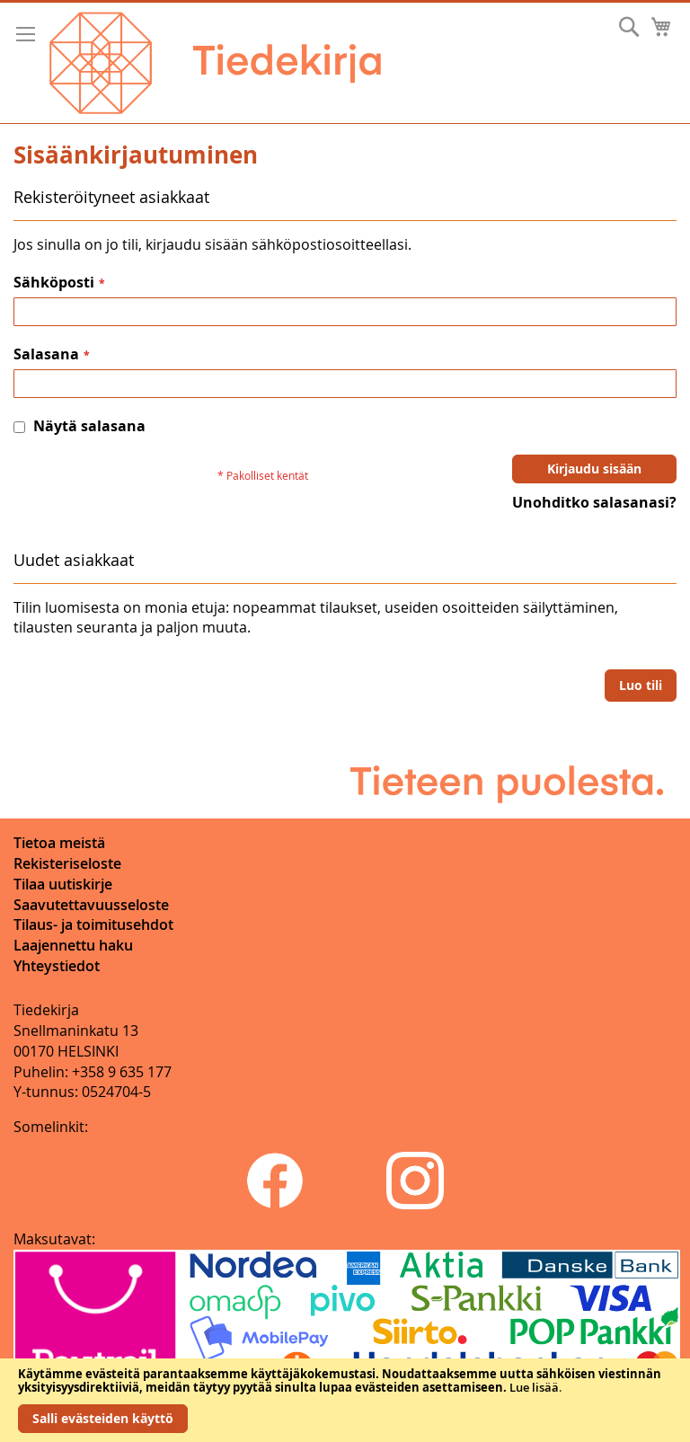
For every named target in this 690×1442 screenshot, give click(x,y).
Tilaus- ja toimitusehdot (93, 924)
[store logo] (215, 63)
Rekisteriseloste (67, 863)
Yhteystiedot (56, 966)
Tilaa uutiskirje (62, 884)
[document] (345, 1400)
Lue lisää (534, 1387)
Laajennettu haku (73, 945)
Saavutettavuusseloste (91, 905)
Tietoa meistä (59, 843)
